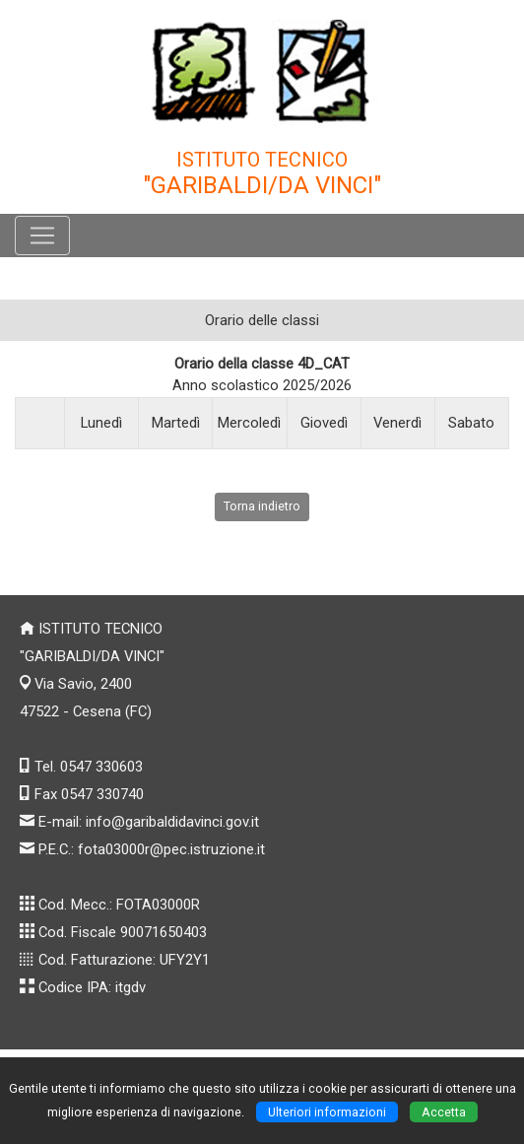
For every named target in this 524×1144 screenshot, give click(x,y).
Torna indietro (262, 506)
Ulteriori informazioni (327, 1112)
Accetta (444, 1112)
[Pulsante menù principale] (42, 235)
